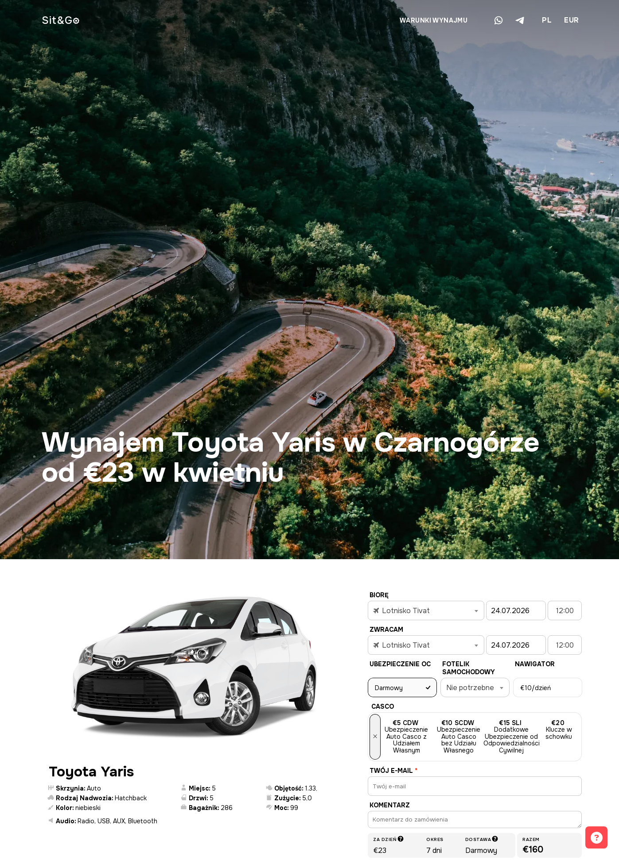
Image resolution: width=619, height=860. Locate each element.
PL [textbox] (547, 20)
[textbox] (425, 611)
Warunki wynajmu (433, 20)
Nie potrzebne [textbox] (470, 687)
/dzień (535, 688)
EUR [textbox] (571, 20)
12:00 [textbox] (565, 610)
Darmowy (389, 688)
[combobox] (546, 20)
